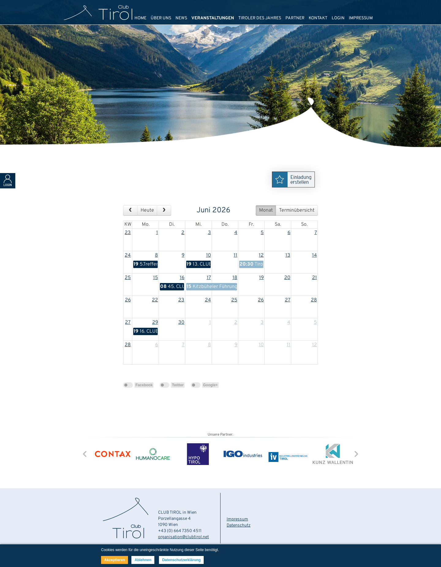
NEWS (181, 18)
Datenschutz (239, 525)
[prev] (130, 210)
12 (261, 255)
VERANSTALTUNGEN (212, 18)
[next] (164, 210)
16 (182, 278)
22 (155, 300)
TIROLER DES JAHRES (259, 18)
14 (314, 255)
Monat (266, 210)
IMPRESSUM (361, 18)
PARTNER (294, 18)
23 (128, 233)
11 (235, 255)
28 (314, 300)
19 (261, 278)
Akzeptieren (114, 560)
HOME (140, 18)
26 (128, 300)
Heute (147, 210)
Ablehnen (142, 560)
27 (287, 300)
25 (128, 278)
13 (287, 255)
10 (208, 255)
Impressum (237, 519)
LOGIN (338, 18)
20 (287, 278)
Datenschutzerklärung (181, 560)
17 (209, 278)
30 (181, 322)
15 (155, 278)
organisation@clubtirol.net (183, 537)
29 (155, 322)
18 (234, 278)
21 (314, 278)
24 (128, 255)
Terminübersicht (297, 210)
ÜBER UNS (161, 18)
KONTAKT (318, 18)
